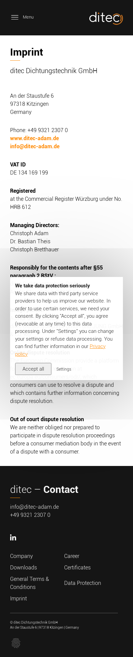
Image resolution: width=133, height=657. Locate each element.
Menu (22, 17)
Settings (63, 369)
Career (71, 556)
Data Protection (82, 583)
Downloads (23, 567)
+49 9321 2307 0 (30, 515)
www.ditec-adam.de (34, 138)
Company (21, 556)
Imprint (18, 598)
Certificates (77, 567)
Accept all (33, 369)
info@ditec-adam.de (34, 146)
